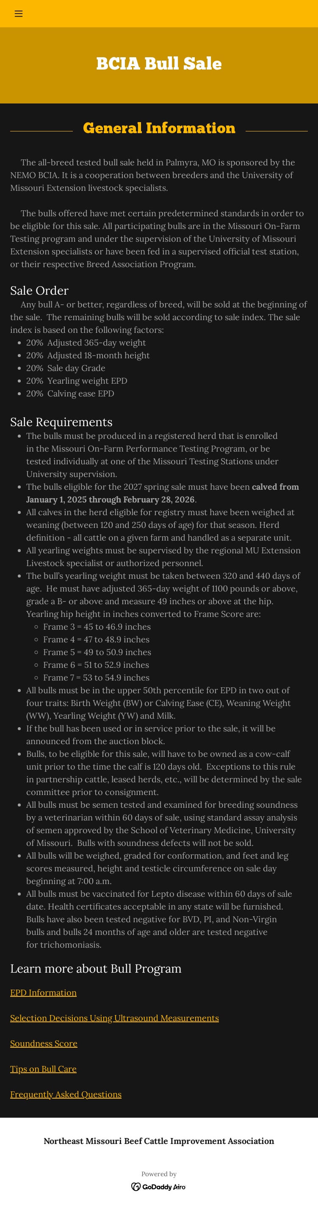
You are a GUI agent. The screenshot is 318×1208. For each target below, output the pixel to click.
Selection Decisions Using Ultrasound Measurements (114, 1018)
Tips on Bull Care (43, 1068)
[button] (32, 13)
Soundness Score (43, 1043)
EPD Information (43, 992)
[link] (159, 1185)
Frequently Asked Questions (66, 1094)
